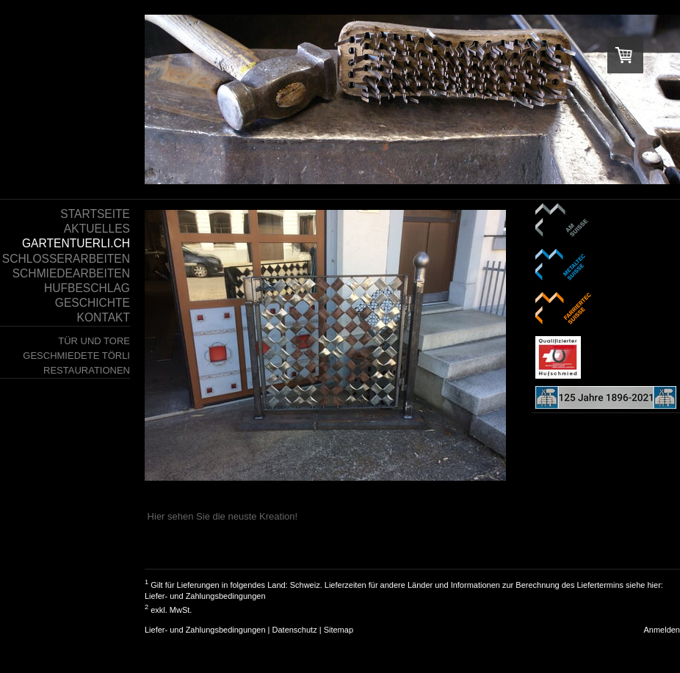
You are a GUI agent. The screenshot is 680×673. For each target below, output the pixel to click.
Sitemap (338, 629)
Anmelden (661, 629)
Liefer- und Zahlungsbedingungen (205, 596)
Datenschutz (294, 629)
